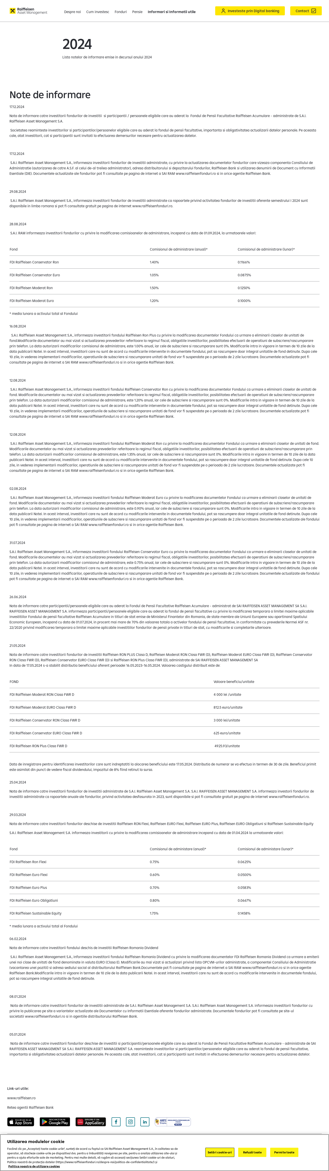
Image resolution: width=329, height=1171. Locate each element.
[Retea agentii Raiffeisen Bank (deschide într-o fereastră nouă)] (30, 1107)
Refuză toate (252, 1152)
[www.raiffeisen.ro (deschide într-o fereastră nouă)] (21, 1098)
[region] (164, 1152)
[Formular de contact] (306, 10)
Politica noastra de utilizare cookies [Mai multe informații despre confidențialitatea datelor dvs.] (34, 1166)
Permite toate (284, 1152)
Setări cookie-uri (220, 1152)
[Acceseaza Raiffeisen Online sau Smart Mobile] (250, 10)
